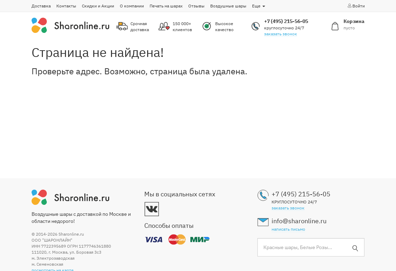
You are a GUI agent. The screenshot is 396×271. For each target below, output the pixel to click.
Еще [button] (258, 5)
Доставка (41, 5)
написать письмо (288, 229)
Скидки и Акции (98, 5)
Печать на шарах (166, 5)
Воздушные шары (228, 5)
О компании (132, 5)
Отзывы (196, 5)
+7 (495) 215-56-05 (286, 21)
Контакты (66, 5)
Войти (356, 5)
